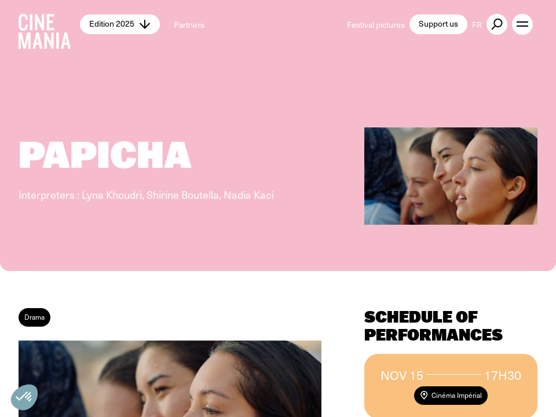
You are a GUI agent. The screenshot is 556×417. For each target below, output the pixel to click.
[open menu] (522, 24)
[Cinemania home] (49, 24)
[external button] (497, 24)
